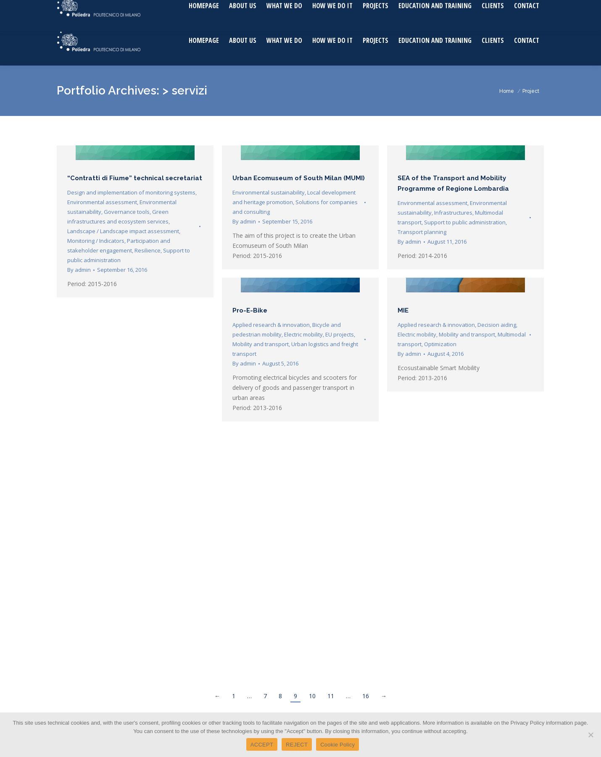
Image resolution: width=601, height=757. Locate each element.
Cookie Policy (337, 744)
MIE (403, 310)
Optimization (440, 344)
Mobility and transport (260, 344)
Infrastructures (453, 212)
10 (312, 696)
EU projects (339, 334)
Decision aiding (496, 325)
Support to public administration (465, 222)
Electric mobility (303, 334)
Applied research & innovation (271, 325)
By (79, 269)
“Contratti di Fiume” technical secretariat (134, 178)
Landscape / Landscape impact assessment (123, 231)
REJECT (297, 744)
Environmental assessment (102, 202)
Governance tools (127, 212)
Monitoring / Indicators (95, 240)
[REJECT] (590, 735)
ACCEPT (261, 744)
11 (330, 696)
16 (365, 696)
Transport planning (422, 232)
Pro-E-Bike (249, 310)
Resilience (147, 250)
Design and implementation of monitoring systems (131, 192)
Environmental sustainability (268, 192)
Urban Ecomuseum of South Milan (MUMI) (298, 178)
